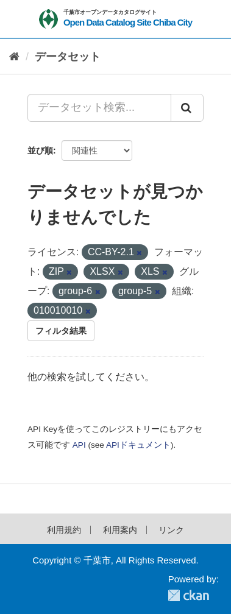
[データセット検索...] (99, 108)
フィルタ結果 (61, 331)
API (79, 445)
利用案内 (120, 530)
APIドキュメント (138, 445)
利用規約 (64, 530)
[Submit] (187, 108)
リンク (171, 530)
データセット (68, 57)
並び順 (40, 150)
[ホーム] (14, 57)
